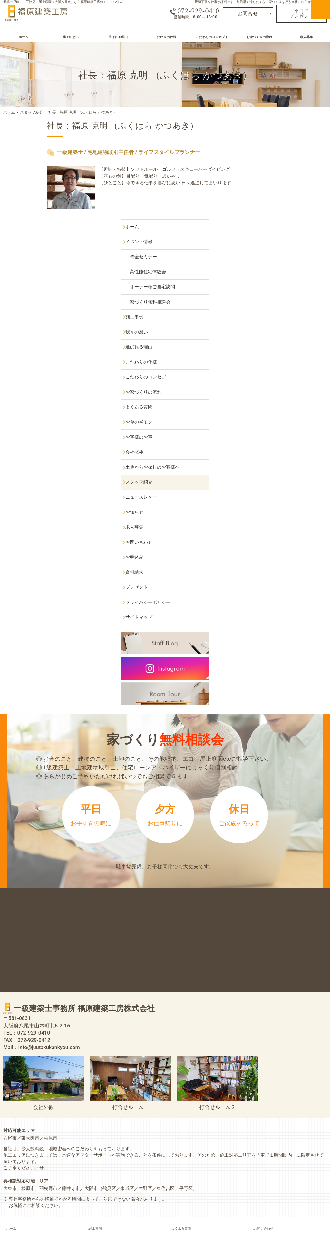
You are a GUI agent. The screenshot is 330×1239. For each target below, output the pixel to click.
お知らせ (263, 412)
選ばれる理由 (267, 247)
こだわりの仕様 (269, 262)
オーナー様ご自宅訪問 (282, 187)
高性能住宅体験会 (278, 172)
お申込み (263, 457)
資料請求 (263, 472)
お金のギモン (267, 322)
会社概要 (263, 352)
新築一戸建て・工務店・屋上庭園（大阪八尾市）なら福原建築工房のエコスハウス (62, 2)
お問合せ (247, 15)
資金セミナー (273, 157)
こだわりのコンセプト (276, 277)
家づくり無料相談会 (280, 202)
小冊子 (301, 15)
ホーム (260, 126)
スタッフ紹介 (267, 382)
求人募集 (263, 427)
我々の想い (265, 232)
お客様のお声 (267, 337)
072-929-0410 (193, 13)
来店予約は (165, 762)
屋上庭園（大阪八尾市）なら (186, 1220)
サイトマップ (267, 517)
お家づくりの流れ (272, 292)
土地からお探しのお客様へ (281, 367)
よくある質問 (267, 307)
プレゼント (265, 487)
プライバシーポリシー (276, 502)
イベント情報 (267, 142)
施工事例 (263, 217)
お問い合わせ (267, 442)
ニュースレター (269, 397)
